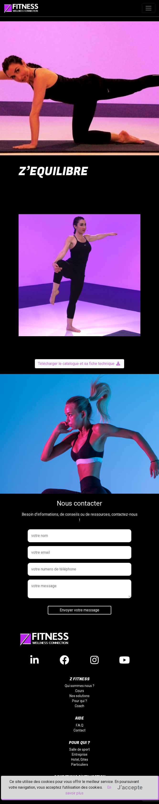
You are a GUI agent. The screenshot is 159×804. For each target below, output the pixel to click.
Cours (79, 691)
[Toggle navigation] (148, 8)
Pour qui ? (79, 701)
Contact (79, 730)
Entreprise (79, 754)
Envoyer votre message (79, 610)
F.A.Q (79, 725)
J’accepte (130, 787)
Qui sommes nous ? (79, 686)
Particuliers (79, 764)
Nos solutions (79, 696)
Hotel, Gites (79, 759)
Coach (79, 706)
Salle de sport (79, 749)
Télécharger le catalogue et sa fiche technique (79, 363)
